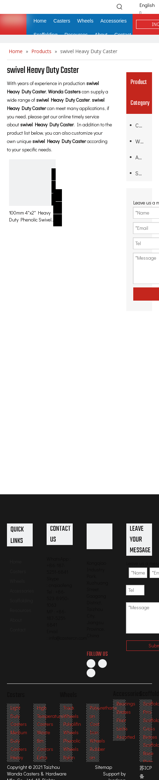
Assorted (126, 736)
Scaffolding (142, 173)
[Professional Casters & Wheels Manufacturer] (99, 536)
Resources (20, 610)
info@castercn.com (68, 638)
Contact (18, 629)
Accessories (142, 157)
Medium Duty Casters (18, 740)
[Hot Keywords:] (119, 6)
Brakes (124, 711)
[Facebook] (91, 663)
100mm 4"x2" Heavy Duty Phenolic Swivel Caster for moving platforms (30, 216)
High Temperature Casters (50, 716)
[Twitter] (91, 672)
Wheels (142, 141)
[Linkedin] (102, 663)
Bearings (126, 703)
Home (16, 561)
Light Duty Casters (18, 716)
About (16, 620)
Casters (142, 125)
